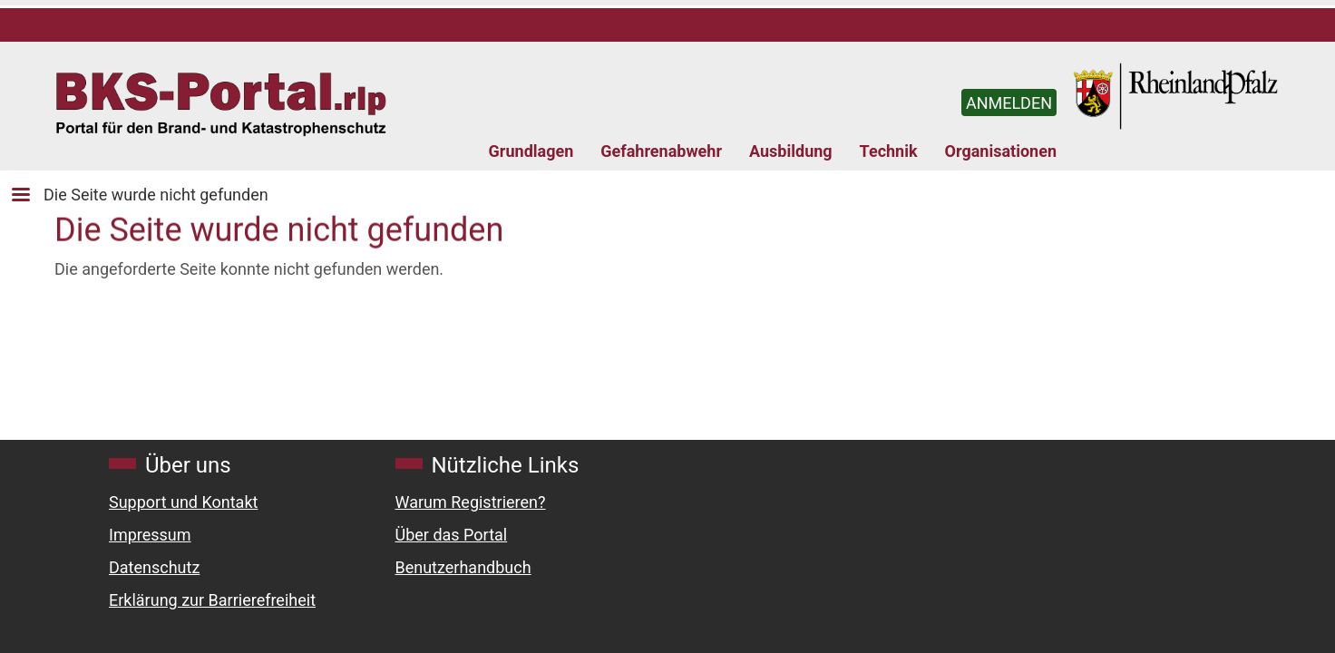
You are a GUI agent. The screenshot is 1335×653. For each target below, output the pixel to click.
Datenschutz (154, 567)
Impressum (150, 534)
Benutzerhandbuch (463, 567)
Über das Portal (451, 534)
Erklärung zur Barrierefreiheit (212, 599)
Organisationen (1001, 151)
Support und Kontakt (183, 502)
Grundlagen (531, 151)
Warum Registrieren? (470, 502)
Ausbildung (791, 151)
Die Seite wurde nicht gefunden (156, 194)
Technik (889, 151)
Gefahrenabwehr (661, 151)
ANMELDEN (1009, 102)
